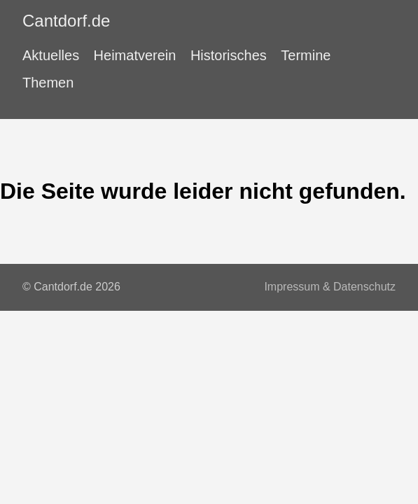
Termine (305, 55)
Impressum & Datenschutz (330, 287)
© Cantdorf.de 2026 (71, 287)
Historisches (228, 55)
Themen (48, 82)
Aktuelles (50, 55)
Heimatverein (135, 55)
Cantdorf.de (66, 20)
